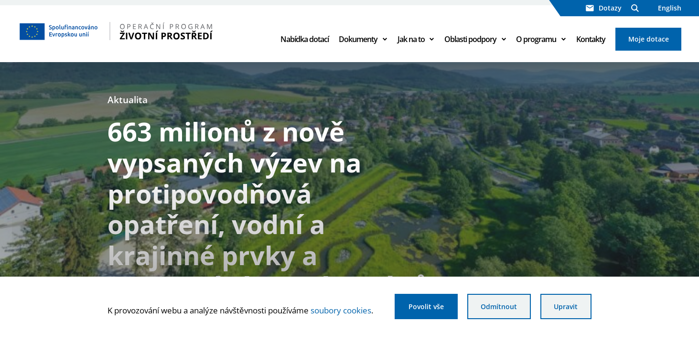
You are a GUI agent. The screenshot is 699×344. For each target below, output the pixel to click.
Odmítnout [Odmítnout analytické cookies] (499, 306)
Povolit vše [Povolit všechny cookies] (426, 306)
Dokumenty (358, 39)
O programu (536, 39)
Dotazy (604, 7)
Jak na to (411, 39)
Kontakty (590, 39)
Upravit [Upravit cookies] (566, 306)
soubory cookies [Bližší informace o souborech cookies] (341, 310)
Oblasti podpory (470, 39)
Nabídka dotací (304, 39)
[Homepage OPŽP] (140, 31)
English (669, 7)
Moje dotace (648, 38)
